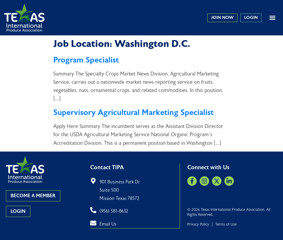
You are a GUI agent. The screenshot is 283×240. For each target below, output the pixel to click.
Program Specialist (86, 60)
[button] (272, 18)
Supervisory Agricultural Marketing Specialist (133, 112)
